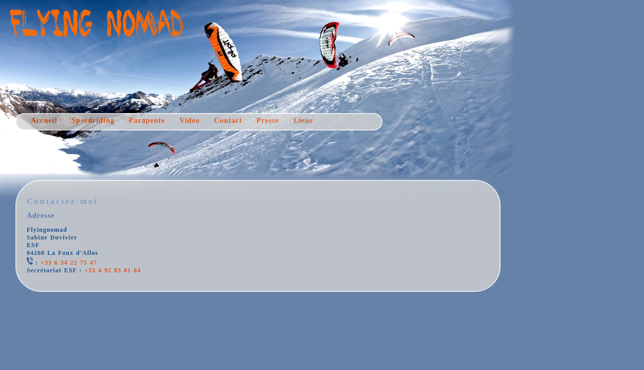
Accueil (44, 120)
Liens (303, 120)
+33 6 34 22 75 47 (69, 262)
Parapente (147, 120)
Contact (228, 120)
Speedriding (92, 120)
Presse (267, 120)
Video (189, 120)
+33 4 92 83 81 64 (112, 270)
